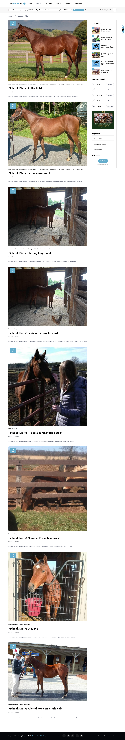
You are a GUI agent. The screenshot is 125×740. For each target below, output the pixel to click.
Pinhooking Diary (22, 16)
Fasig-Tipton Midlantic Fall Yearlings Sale (25, 84)
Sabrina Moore (80, 84)
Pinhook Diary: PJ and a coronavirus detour (35, 433)
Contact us (67, 3)
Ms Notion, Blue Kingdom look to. (106, 30)
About (37, 3)
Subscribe (110, 106)
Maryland (86, 10)
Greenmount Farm (43, 84)
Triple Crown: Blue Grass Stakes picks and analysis (44, 10)
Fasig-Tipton (11, 84)
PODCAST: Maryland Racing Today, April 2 (107, 46)
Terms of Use (102, 736)
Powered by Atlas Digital (39, 736)
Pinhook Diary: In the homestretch (29, 173)
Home (30, 3)
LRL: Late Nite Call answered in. (106, 71)
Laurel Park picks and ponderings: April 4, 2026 (16, 10)
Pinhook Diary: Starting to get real (29, 253)
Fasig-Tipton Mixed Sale (14, 624)
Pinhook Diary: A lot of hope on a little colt (35, 709)
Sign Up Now (103, 161)
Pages (57, 3)
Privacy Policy (112, 736)
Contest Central (78, 3)
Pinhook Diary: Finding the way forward (33, 333)
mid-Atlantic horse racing (57, 84)
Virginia (106, 10)
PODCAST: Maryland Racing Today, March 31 (107, 63)
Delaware (92, 10)
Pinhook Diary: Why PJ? (23, 629)
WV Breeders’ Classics (100, 144)
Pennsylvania (99, 10)
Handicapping (48, 3)
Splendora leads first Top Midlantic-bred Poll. (107, 55)
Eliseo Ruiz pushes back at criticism (106, 38)
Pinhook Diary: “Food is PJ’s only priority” (34, 538)
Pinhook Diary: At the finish (25, 88)
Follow (110, 84)
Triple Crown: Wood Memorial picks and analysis (72, 10)
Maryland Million (98, 139)
